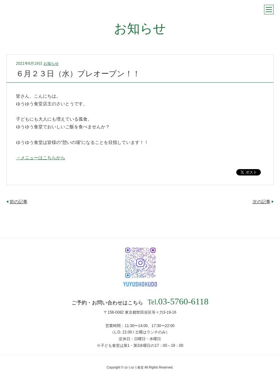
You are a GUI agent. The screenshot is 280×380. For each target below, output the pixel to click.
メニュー (269, 9)
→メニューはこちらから (40, 157)
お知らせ (51, 63)
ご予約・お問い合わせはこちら (140, 301)
